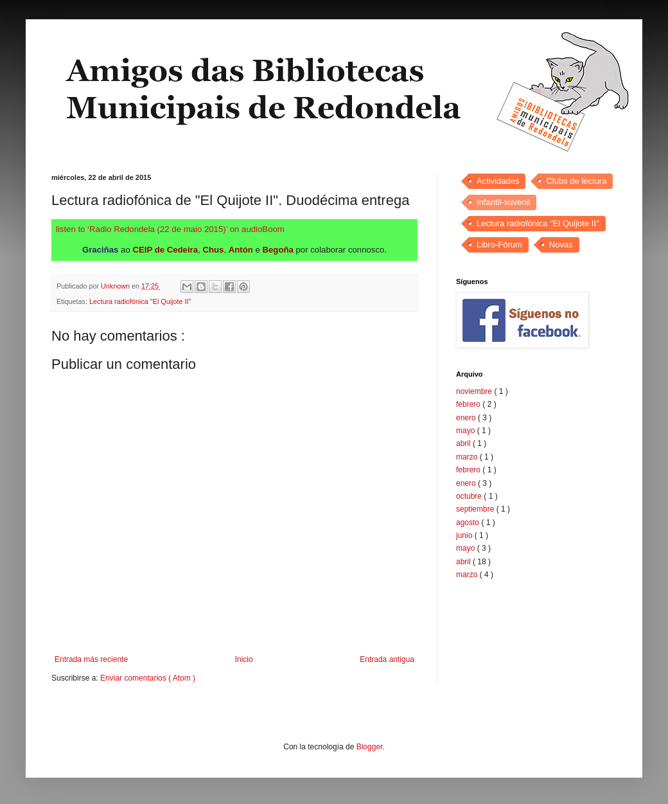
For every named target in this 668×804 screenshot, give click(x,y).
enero (467, 417)
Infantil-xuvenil (503, 202)
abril (464, 443)
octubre (470, 496)
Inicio (244, 659)
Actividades (498, 181)
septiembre (476, 509)
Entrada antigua (387, 659)
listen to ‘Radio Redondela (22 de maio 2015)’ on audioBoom (170, 229)
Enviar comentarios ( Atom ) (147, 678)
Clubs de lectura (576, 181)
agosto (468, 522)
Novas (561, 244)
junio (465, 535)
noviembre (475, 391)
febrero (469, 404)
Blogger (369, 746)
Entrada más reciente (91, 659)
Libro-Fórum (499, 244)
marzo (468, 456)
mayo (466, 430)
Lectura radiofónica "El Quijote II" (140, 301)
